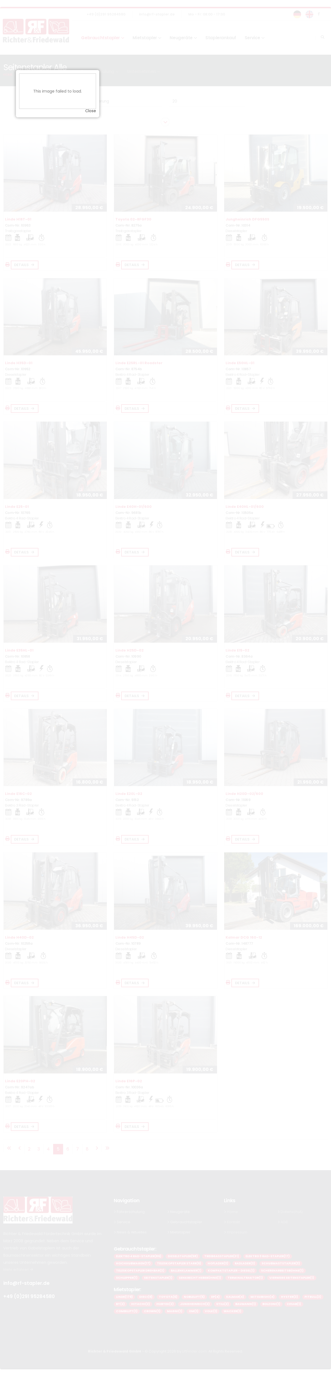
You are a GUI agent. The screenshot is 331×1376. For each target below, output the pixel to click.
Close (198, 705)
